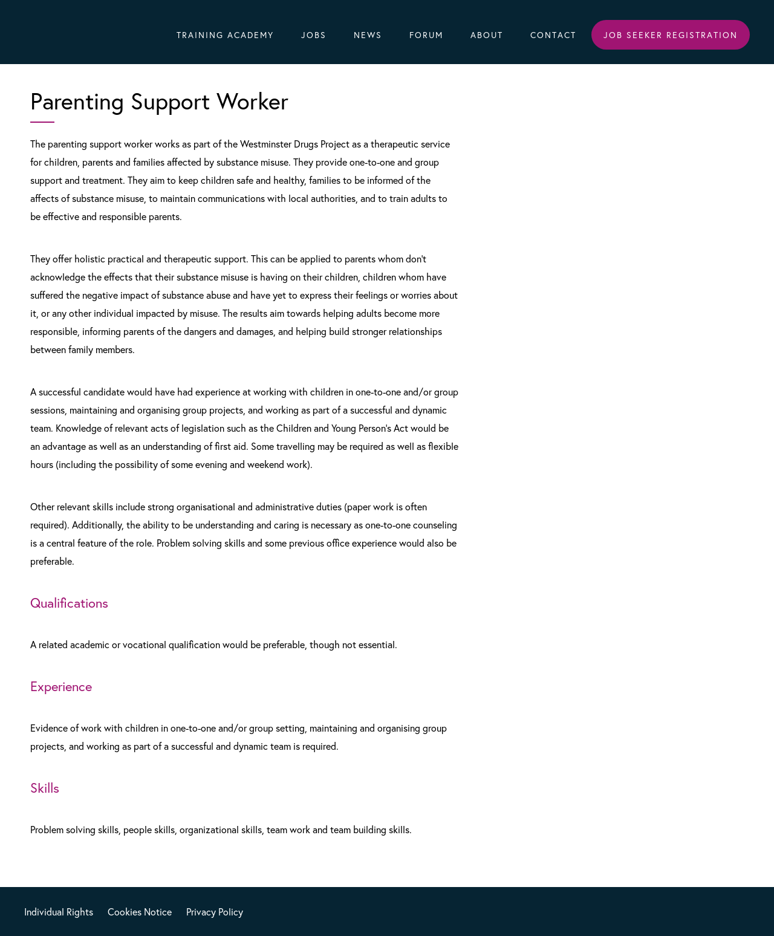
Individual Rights (58, 911)
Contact (553, 35)
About (486, 35)
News (368, 35)
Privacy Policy (214, 911)
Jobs (314, 35)
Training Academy (225, 35)
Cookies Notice (140, 911)
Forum (426, 35)
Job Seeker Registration (670, 35)
